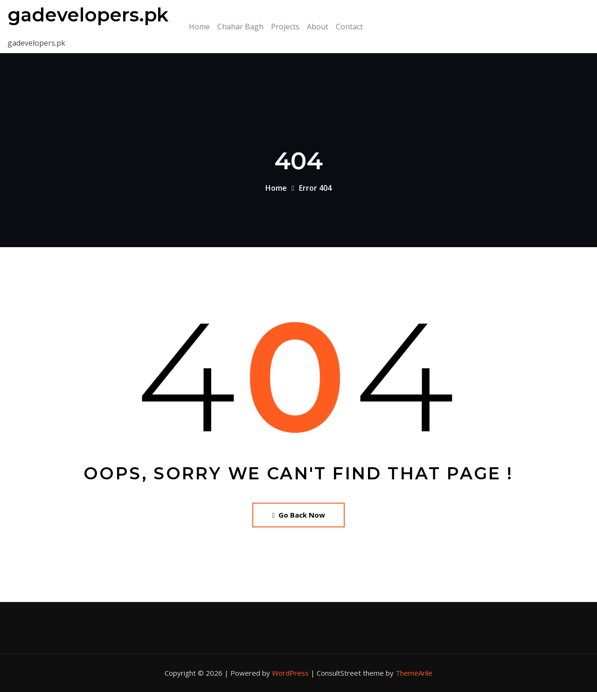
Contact (349, 26)
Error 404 (315, 188)
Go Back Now (298, 514)
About (317, 26)
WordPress (290, 673)
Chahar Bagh (240, 26)
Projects (285, 26)
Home (199, 26)
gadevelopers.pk (87, 14)
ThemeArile (414, 673)
